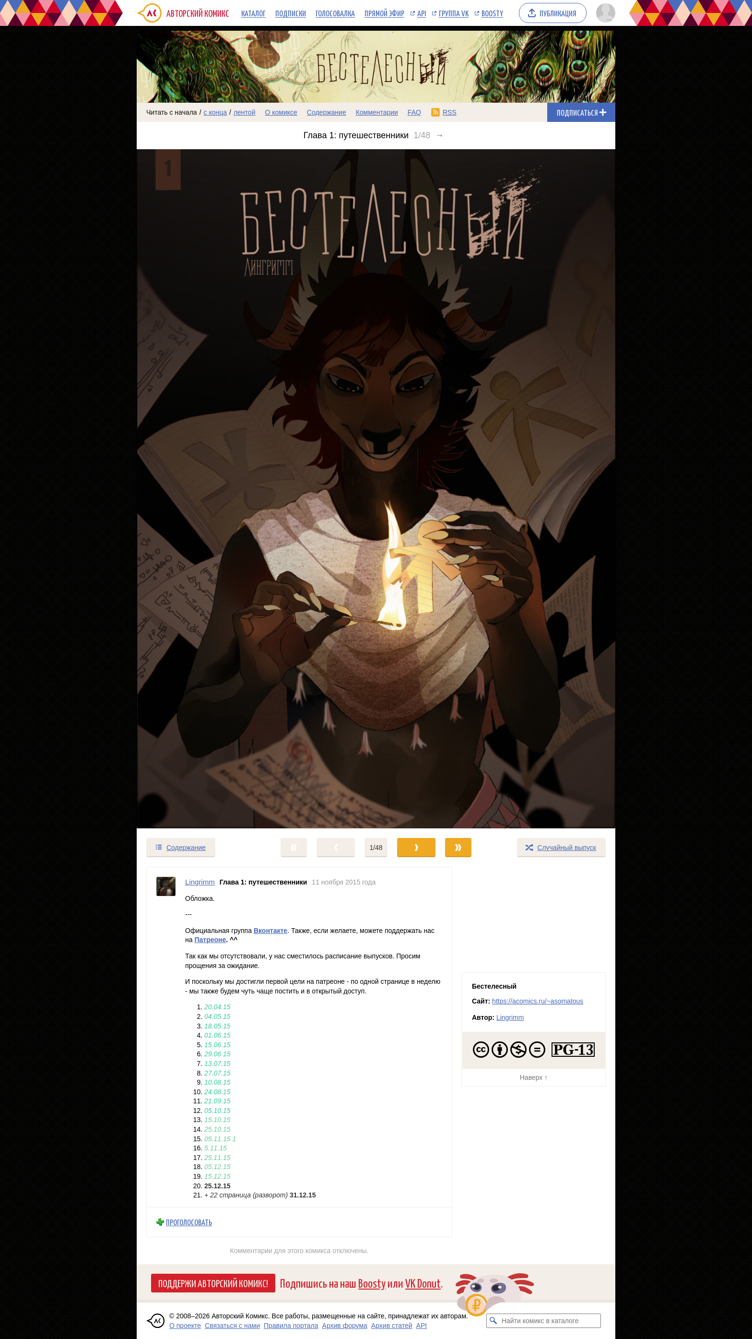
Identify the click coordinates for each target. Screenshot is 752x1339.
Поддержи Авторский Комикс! (213, 1283)
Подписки (290, 13)
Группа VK (454, 13)
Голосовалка (335, 13)
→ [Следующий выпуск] (439, 135)
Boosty (492, 13)
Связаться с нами (232, 1325)
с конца (215, 112)
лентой (245, 112)
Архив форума (344, 1325)
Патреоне (210, 940)
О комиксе (281, 112)
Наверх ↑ (534, 1077)
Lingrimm (510, 1017)
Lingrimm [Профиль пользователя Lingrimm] (200, 882)
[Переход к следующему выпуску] (376, 488)
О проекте (185, 1325)
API (421, 13)
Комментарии (377, 112)
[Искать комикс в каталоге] (493, 1320)
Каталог (253, 13)
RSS (450, 112)
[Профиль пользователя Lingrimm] (166, 1037)
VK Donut (423, 1282)
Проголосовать (189, 1222)
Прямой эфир (384, 13)
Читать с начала (171, 112)
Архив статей (391, 1325)
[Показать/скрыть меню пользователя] (604, 13)
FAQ (414, 112)
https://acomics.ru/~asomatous (537, 1001)
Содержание (326, 112)
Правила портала (291, 1325)
